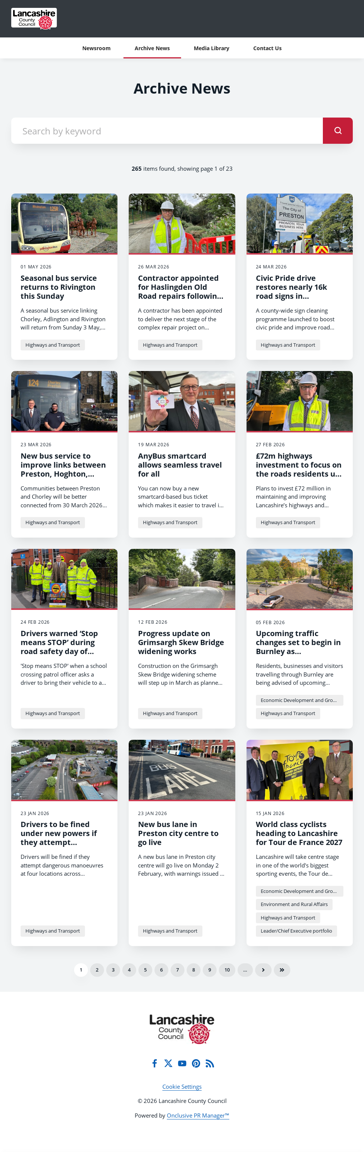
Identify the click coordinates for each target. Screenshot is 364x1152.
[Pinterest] (196, 1063)
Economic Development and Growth (301, 700)
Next (263, 970)
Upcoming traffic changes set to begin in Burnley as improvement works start (298, 651)
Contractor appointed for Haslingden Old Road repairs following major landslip (179, 291)
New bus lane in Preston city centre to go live (178, 833)
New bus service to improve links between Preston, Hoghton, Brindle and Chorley (63, 469)
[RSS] (210, 1063)
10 (227, 969)
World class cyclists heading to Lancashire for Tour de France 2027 (299, 833)
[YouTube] (182, 1063)
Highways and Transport (52, 344)
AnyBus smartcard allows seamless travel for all (180, 465)
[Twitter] (168, 1063)
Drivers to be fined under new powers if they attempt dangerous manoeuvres (64, 837)
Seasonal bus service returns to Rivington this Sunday (59, 287)
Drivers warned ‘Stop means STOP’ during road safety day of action (59, 646)
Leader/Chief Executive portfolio (296, 930)
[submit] (338, 131)
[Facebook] (154, 1063)
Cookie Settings (182, 1086)
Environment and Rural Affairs (294, 904)
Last (282, 970)
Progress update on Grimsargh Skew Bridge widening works (181, 642)
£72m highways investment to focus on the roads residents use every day (299, 469)
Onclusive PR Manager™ (198, 1115)
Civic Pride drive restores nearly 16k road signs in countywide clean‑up (294, 291)
